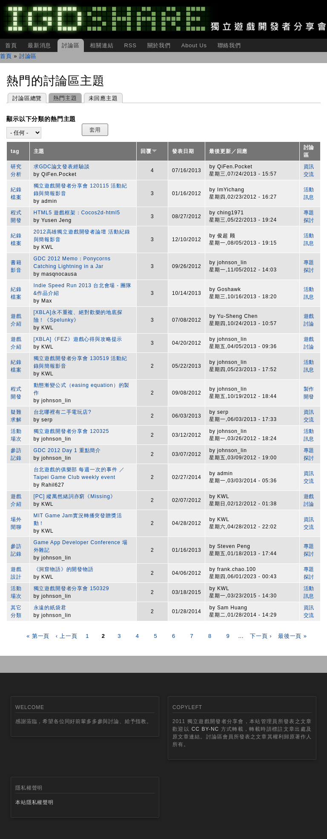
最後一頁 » (292, 636)
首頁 (11, 45)
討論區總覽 (27, 98)
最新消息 (39, 45)
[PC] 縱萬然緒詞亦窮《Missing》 (75, 496)
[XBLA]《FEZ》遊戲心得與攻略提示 (78, 339)
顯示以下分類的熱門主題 (41, 118)
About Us (194, 45)
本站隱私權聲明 (34, 802)
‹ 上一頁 (66, 636)
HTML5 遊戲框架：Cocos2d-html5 (77, 213)
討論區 (71, 45)
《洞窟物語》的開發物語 (64, 569)
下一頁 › (261, 636)
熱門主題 (63, 97)
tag (15, 151)
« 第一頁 (37, 636)
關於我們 (159, 45)
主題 (39, 151)
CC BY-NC (205, 729)
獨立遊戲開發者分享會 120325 (71, 431)
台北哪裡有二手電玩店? (63, 412)
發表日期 (183, 151)
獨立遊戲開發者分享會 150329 (71, 588)
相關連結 (101, 45)
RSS (130, 45)
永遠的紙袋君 (50, 608)
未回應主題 (103, 98)
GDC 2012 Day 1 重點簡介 (67, 450)
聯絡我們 (229, 45)
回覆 (149, 151)
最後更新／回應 (228, 151)
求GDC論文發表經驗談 (62, 167)
